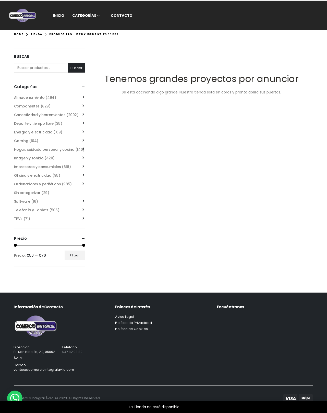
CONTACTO (121, 15)
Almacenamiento (29, 97)
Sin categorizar (27, 192)
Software (22, 201)
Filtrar (75, 255)
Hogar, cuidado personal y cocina (44, 149)
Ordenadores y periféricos (37, 184)
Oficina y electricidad (33, 175)
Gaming (21, 140)
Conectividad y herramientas (40, 114)
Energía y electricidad (33, 132)
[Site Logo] (22, 15)
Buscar (21, 56)
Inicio (58, 15)
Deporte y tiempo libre (34, 123)
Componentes (27, 106)
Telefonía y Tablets (31, 210)
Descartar (189, 406)
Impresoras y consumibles (37, 166)
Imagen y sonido (29, 158)
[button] (14, 398)
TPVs (18, 218)
